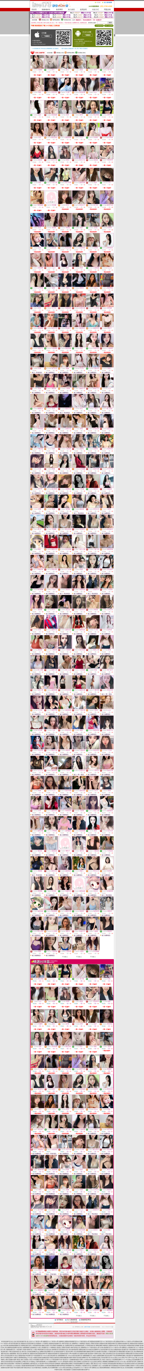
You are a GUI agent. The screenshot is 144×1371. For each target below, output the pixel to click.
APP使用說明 (99, 25)
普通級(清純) (67, 20)
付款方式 (95, 9)
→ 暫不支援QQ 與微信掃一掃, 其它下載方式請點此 (74, 48)
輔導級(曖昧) (56, 20)
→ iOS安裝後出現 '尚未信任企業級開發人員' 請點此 (45, 48)
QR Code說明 (109, 25)
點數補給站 (46, 9)
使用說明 (83, 9)
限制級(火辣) (45, 20)
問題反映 (107, 9)
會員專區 (59, 9)
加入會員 (71, 9)
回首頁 (34, 9)
